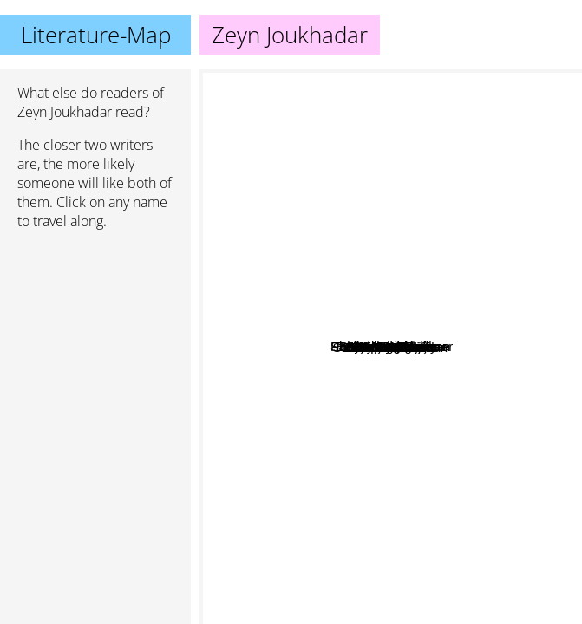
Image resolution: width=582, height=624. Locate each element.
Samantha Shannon (312, 454)
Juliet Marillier (519, 442)
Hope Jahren (418, 438)
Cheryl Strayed (413, 516)
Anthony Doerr (300, 205)
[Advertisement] (95, 335)
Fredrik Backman (510, 332)
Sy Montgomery (355, 240)
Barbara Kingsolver (519, 167)
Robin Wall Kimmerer (437, 264)
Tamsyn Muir (359, 572)
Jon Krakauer (298, 165)
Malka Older (422, 295)
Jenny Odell (410, 348)
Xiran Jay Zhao (397, 219)
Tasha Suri (350, 439)
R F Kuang (284, 384)
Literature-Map (96, 34)
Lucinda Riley (295, 289)
